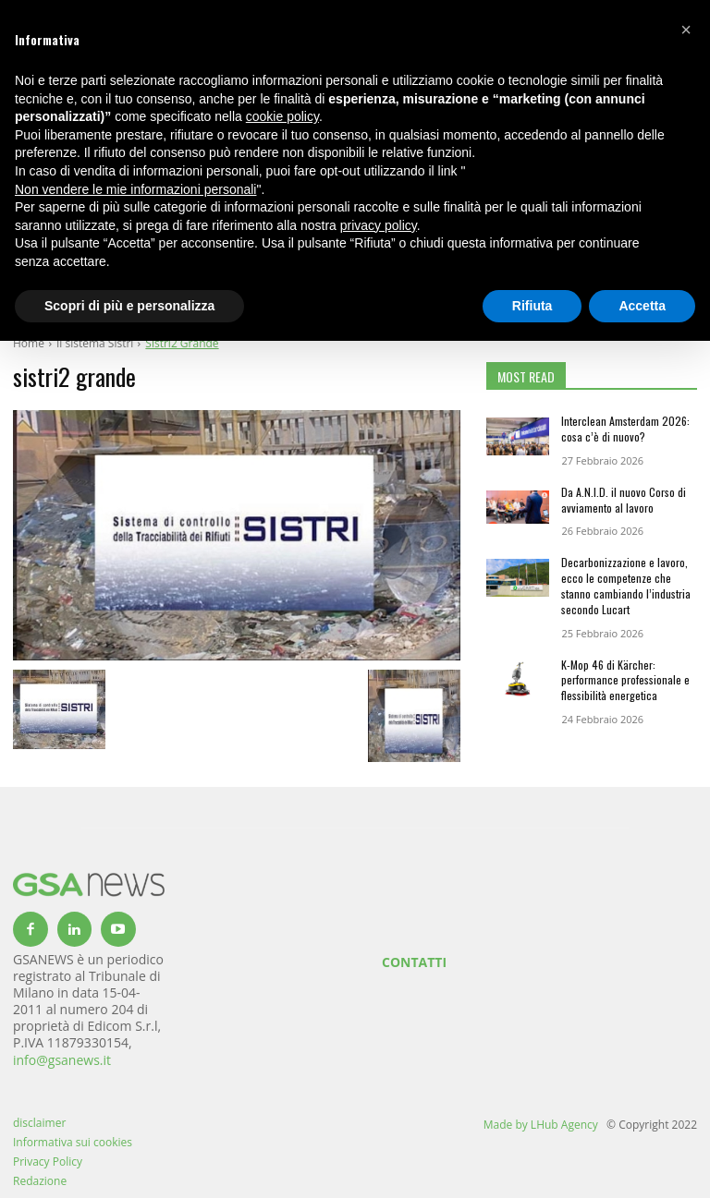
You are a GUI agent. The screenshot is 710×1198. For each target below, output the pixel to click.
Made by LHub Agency (541, 1124)
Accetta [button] (642, 305)
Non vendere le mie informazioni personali (135, 189)
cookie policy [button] (282, 116)
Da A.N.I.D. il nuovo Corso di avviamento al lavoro (623, 499)
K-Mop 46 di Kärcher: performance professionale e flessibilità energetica (625, 680)
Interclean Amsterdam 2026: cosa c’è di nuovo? (625, 428)
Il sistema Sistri (94, 343)
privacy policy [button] (378, 225)
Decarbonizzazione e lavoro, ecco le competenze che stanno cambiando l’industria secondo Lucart (626, 585)
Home (28, 343)
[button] (686, 29)
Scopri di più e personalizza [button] (129, 305)
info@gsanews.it (62, 1060)
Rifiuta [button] (532, 305)
